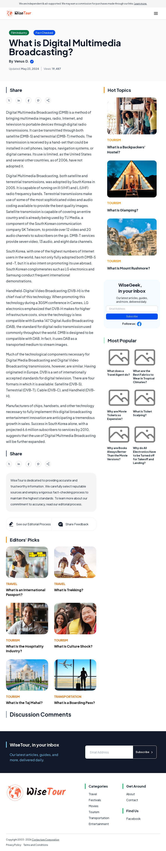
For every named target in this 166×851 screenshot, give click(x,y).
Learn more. (140, 3)
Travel (11, 584)
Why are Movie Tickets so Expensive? (117, 415)
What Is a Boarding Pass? (74, 702)
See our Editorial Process (29, 524)
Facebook (133, 819)
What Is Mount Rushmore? (128, 268)
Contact (132, 800)
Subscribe (132, 316)
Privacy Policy (13, 845)
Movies (93, 806)
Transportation (67, 697)
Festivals (95, 800)
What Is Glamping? (122, 210)
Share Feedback (73, 524)
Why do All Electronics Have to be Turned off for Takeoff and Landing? (144, 455)
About (130, 794)
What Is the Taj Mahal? (24, 702)
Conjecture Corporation (45, 839)
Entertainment (99, 824)
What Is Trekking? (68, 590)
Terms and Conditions (35, 845)
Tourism (13, 640)
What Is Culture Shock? (73, 646)
